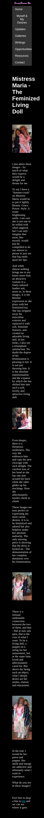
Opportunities (23, 49)
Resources (22, 55)
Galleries (20, 35)
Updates (20, 29)
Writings (20, 42)
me (23, 801)
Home (19, 9)
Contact (20, 62)
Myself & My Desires (22, 19)
